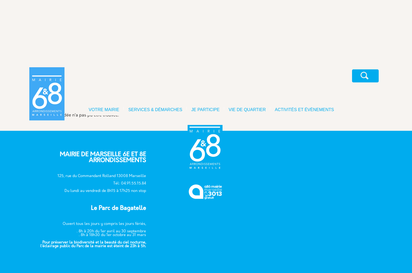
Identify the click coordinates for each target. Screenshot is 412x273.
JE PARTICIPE (205, 109)
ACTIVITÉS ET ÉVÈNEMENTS (304, 109)
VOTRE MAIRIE (104, 109)
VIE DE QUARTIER (247, 109)
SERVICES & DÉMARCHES (155, 109)
